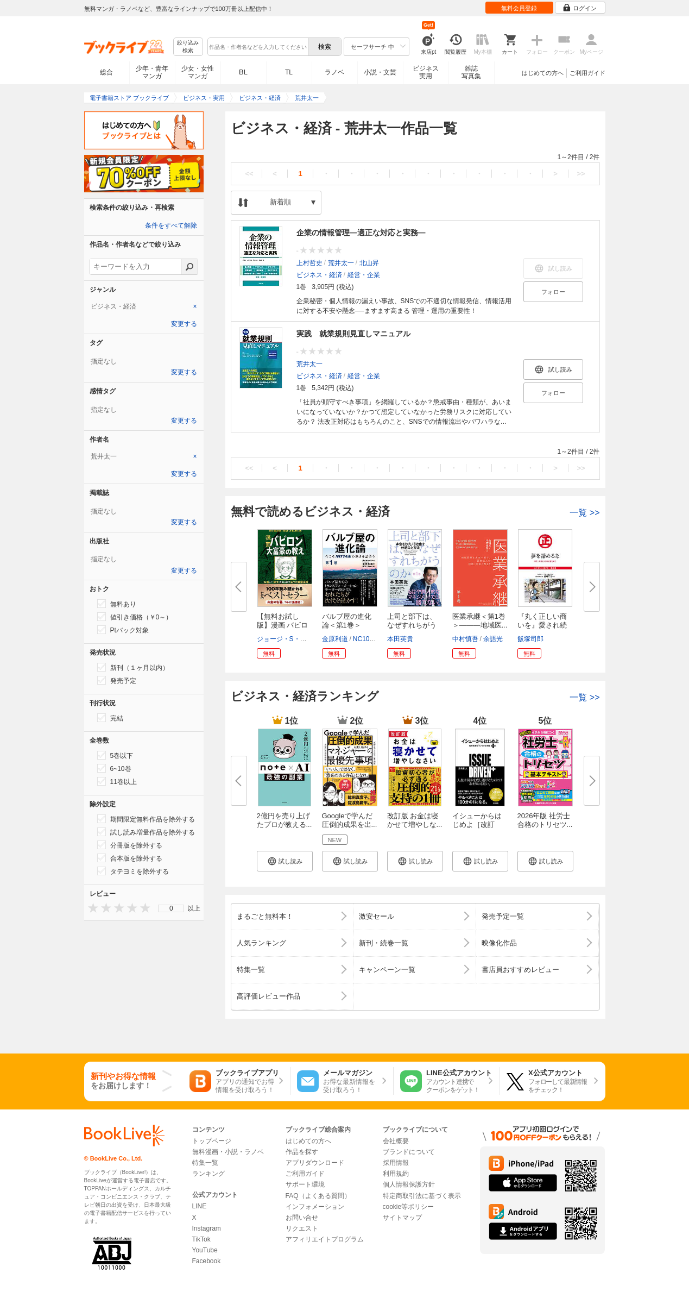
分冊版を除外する (129, 845)
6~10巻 (114, 768)
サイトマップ (402, 1217)
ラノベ (334, 72)
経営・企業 (363, 275)
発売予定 (116, 680)
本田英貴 (400, 639)
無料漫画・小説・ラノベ (228, 1152)
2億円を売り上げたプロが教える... (284, 820)
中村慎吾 (465, 639)
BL (243, 72)
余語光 (493, 639)
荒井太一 (341, 263)
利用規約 (396, 1173)
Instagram (206, 1228)
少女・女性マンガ (197, 72)
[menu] (171, 908)
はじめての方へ (543, 73)
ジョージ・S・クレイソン (295, 639)
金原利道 (335, 639)
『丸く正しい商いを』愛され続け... (542, 625)
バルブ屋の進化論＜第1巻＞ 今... (346, 625)
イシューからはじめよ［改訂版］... (477, 824)
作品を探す (302, 1152)
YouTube (205, 1250)
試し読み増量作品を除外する (146, 831)
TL (289, 72)
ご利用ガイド (587, 73)
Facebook (206, 1261)
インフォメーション (315, 1207)
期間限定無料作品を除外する (146, 818)
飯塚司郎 (530, 639)
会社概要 (396, 1141)
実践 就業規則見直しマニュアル (353, 333)
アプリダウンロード (315, 1163)
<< (249, 174)
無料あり (116, 603)
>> (581, 174)
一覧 (584, 512)
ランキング (208, 1173)
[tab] (144, 306)
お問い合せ (302, 1217)
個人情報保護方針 (409, 1184)
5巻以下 (115, 755)
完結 (110, 717)
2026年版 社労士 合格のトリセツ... (545, 820)
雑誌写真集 (471, 72)
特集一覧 (205, 1163)
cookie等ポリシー (408, 1207)
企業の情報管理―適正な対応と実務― (361, 232)
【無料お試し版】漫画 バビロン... (282, 625)
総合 (106, 72)
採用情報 (396, 1163)
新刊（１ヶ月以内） (133, 667)
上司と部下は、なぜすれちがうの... (412, 625)
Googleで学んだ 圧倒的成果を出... (349, 820)
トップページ (211, 1141)
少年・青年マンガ (152, 72)
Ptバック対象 (123, 629)
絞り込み (188, 47)
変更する (184, 324)
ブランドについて (409, 1152)
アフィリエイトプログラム (325, 1239)
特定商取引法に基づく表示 (422, 1196)
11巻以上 (117, 781)
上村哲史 (309, 263)
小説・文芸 (380, 72)
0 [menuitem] (171, 908)
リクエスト (302, 1228)
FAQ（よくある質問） (318, 1196)
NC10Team (369, 639)
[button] (285, 861)
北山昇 (369, 263)
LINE (199, 1206)
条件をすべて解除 (171, 225)
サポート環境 (305, 1184)
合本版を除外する (129, 858)
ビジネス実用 (426, 72)
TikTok (201, 1239)
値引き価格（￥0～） (135, 616)
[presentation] (90, 907)
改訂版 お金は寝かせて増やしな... (415, 820)
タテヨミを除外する (133, 871)
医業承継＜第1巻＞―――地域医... (480, 620)
